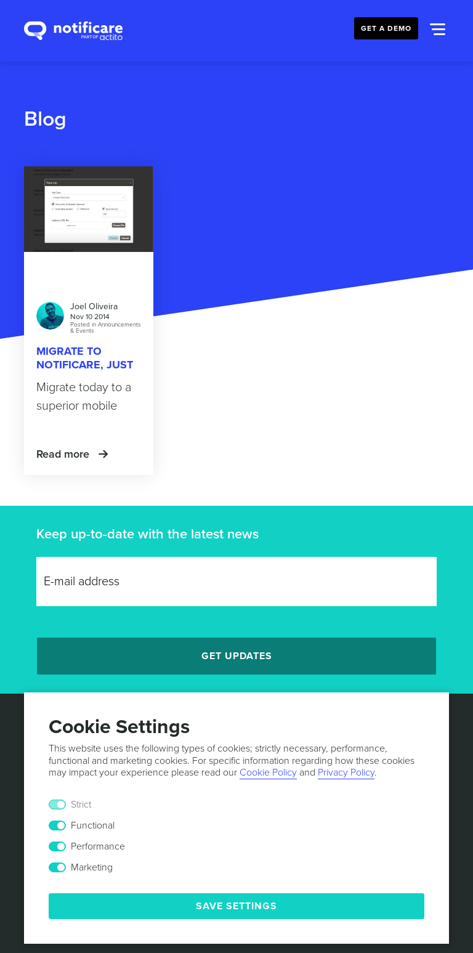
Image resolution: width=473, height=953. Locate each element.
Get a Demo (386, 28)
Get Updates (236, 656)
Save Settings (236, 906)
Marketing (92, 867)
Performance (98, 846)
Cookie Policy (268, 772)
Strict (81, 804)
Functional (93, 825)
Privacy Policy (346, 772)
